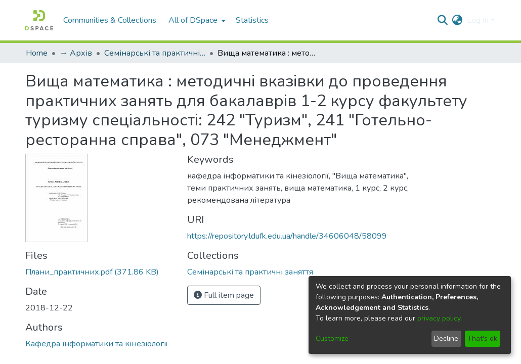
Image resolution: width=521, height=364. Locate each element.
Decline (446, 338)
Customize (332, 338)
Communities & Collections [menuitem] (109, 20)
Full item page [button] (224, 295)
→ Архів (76, 53)
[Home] (39, 20)
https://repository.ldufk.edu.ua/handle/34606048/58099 (287, 236)
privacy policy (438, 318)
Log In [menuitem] (478, 20)
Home (37, 53)
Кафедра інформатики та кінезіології (96, 343)
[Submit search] (443, 20)
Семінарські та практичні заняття (154, 53)
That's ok (482, 338)
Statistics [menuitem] (252, 20)
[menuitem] (196, 20)
